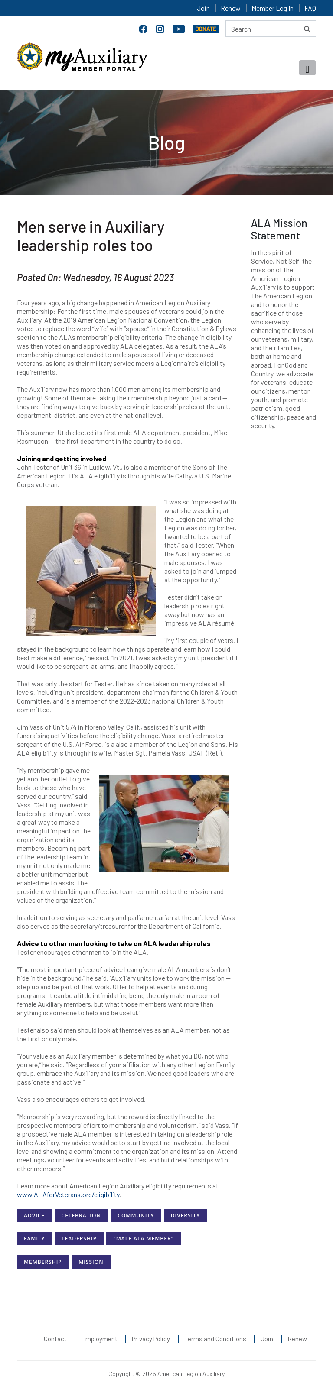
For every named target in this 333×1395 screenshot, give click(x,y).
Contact (55, 1339)
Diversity (185, 1215)
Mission (90, 1262)
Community (136, 1215)
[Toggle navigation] (307, 67)
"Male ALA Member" (143, 1238)
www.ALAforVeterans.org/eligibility (68, 1194)
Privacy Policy (151, 1339)
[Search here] (270, 28)
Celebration (81, 1215)
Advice (34, 1215)
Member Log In (272, 8)
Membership (43, 1262)
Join (203, 8)
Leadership (79, 1238)
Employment (99, 1339)
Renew (231, 8)
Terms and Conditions (215, 1339)
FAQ (310, 8)
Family (34, 1238)
